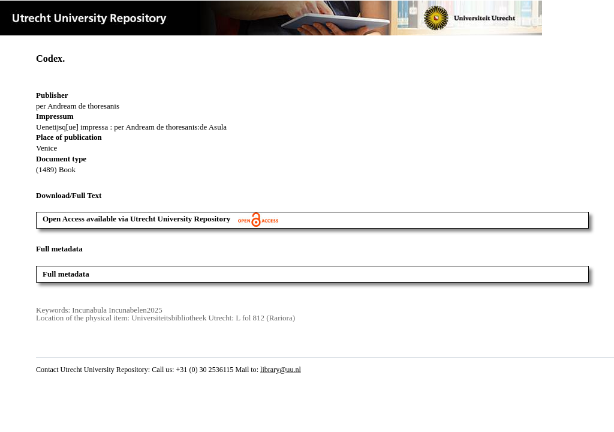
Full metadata (66, 273)
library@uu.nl (280, 369)
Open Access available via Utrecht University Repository (160, 218)
